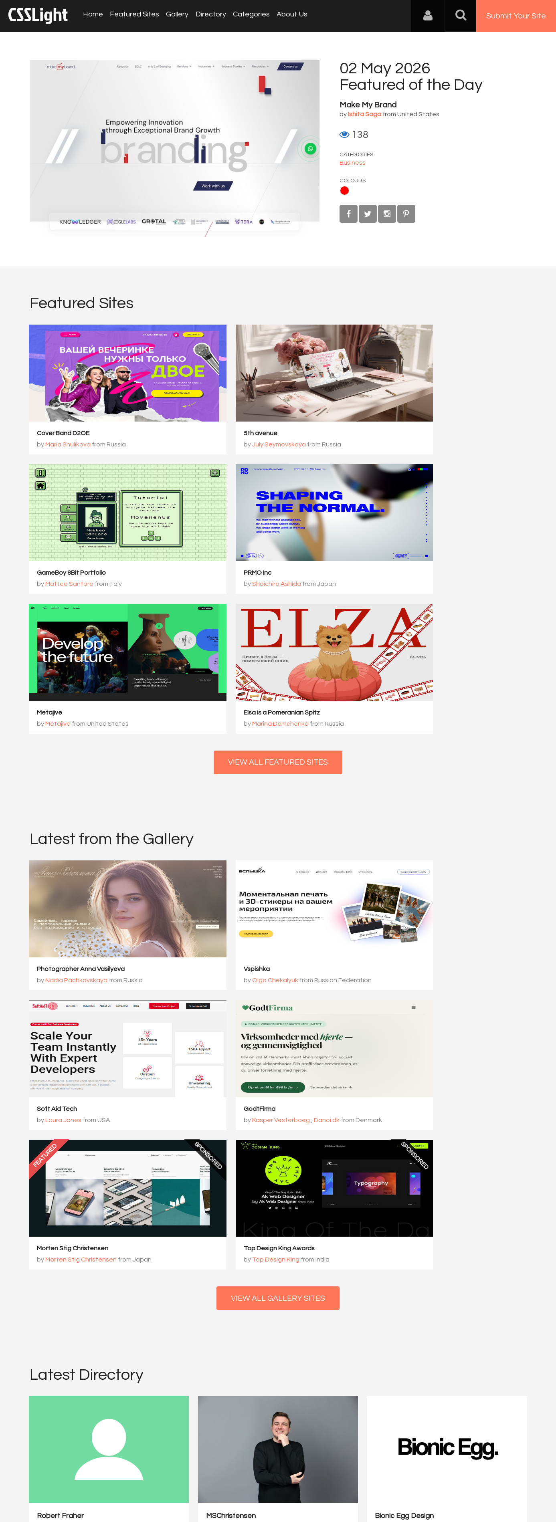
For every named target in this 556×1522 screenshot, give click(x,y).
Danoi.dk (120, 982)
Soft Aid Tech (396, 831)
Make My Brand (368, 105)
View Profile (56, 1257)
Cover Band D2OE (64, 433)
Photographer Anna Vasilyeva (81, 831)
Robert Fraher (61, 1211)
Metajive (219, 573)
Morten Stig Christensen (242, 971)
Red (345, 191)
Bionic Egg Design (320, 1211)
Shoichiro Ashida (70, 584)
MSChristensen (189, 1211)
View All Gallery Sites (278, 1022)
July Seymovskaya (242, 445)
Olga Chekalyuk (238, 843)
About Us (284, 16)
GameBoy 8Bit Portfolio (410, 433)
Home (92, 16)
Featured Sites (132, 16)
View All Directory (278, 1298)
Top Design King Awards (411, 971)
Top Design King (407, 982)
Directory (206, 16)
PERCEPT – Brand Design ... (463, 1211)
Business (353, 162)
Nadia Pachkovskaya (77, 843)
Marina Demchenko (412, 584)
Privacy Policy (164, 1482)
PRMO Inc (51, 573)
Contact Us (82, 1482)
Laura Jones (402, 843)
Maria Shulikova (68, 445)
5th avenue (223, 433)
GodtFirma (53, 971)
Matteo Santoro (408, 445)
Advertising (122, 1482)
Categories (245, 16)
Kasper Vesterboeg (75, 982)
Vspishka (219, 831)
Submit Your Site (516, 16)
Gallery (174, 16)
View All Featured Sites (278, 624)
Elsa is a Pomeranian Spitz (414, 573)
